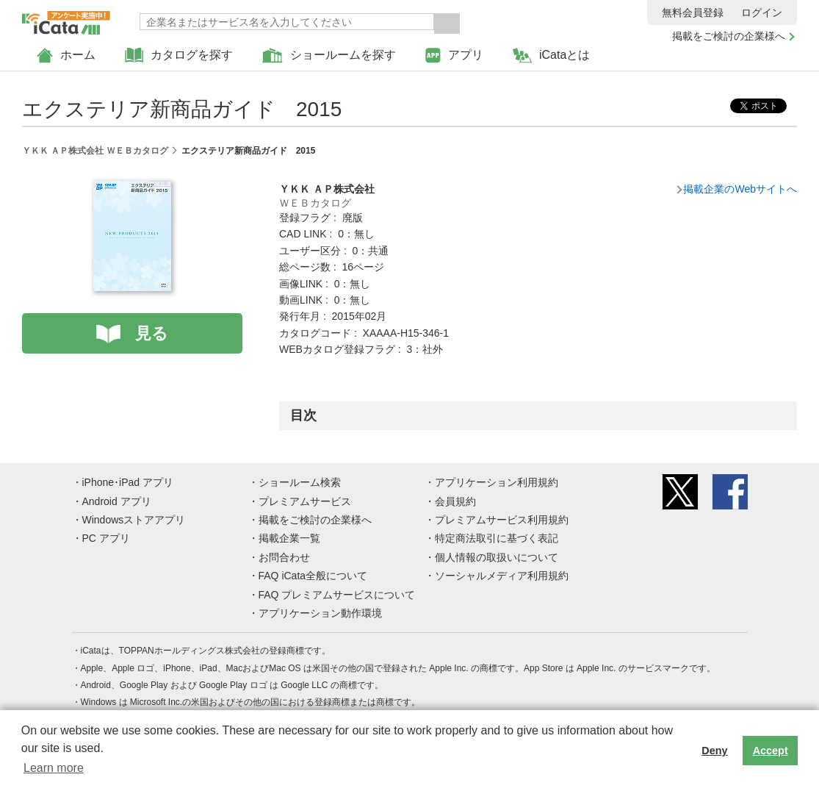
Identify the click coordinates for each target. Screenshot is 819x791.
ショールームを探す (329, 55)
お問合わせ (284, 557)
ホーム (66, 55)
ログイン (761, 12)
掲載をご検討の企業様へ (728, 36)
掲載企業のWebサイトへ (740, 189)
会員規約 (455, 501)
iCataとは (551, 55)
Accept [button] (770, 750)
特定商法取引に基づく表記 (496, 538)
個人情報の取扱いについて (496, 557)
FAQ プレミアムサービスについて (337, 595)
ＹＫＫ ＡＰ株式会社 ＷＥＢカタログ (95, 151)
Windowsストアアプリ (134, 520)
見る (151, 333)
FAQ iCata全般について (313, 575)
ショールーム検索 (300, 482)
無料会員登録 (693, 12)
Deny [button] (714, 750)
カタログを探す (179, 55)
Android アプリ (116, 501)
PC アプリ (106, 538)
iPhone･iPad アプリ (128, 482)
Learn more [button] (54, 768)
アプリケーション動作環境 (320, 613)
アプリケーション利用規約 (496, 482)
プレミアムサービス (305, 501)
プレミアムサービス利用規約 (502, 520)
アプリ (454, 55)
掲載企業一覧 (289, 538)
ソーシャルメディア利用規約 (502, 575)
